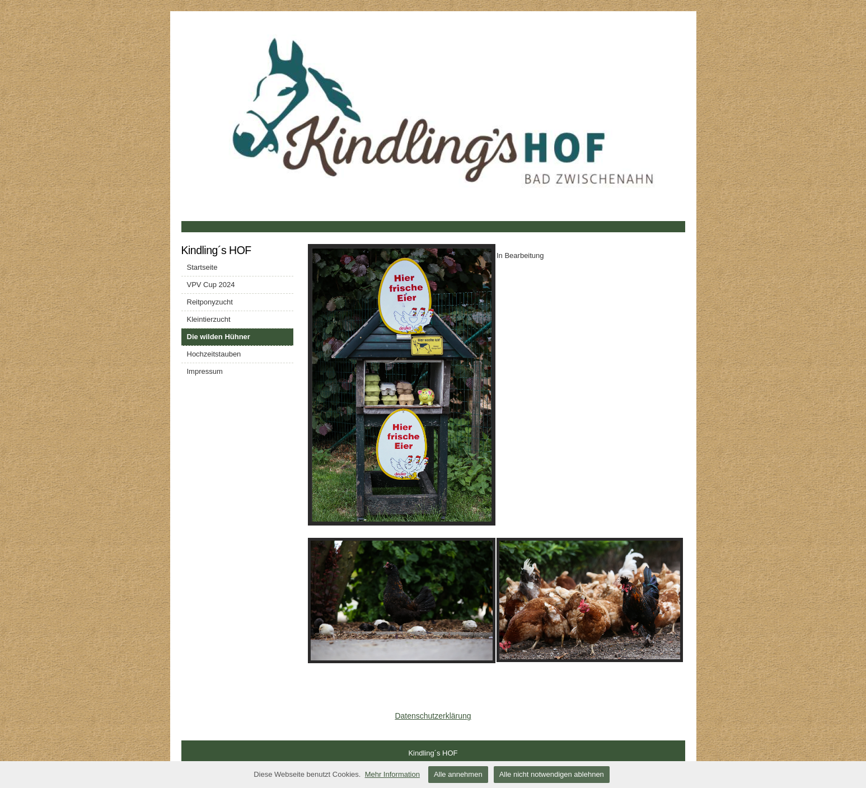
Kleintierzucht (209, 319)
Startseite (202, 267)
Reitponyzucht (210, 302)
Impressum (205, 371)
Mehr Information (392, 774)
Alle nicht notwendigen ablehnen (551, 774)
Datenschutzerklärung (433, 715)
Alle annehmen (458, 774)
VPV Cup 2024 (211, 284)
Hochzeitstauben (214, 354)
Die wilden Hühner (218, 336)
